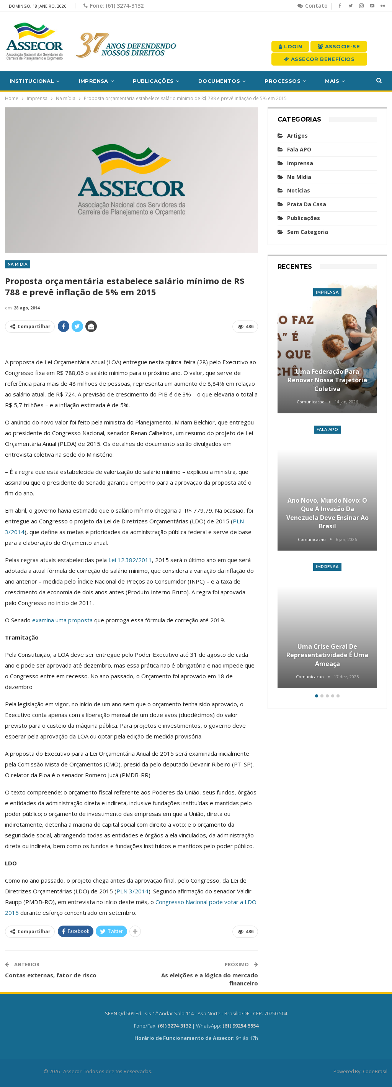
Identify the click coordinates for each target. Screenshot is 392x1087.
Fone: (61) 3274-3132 (113, 5)
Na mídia (18, 264)
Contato (312, 5)
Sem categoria (307, 231)
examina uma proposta (62, 620)
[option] (327, 484)
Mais (332, 81)
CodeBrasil (375, 1071)
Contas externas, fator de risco (50, 975)
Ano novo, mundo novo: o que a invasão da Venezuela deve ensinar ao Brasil (327, 513)
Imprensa (93, 81)
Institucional (32, 81)
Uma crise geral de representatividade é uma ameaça (327, 655)
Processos (283, 81)
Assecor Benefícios (319, 59)
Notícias (298, 190)
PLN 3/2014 (132, 891)
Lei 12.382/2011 (130, 560)
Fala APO (299, 149)
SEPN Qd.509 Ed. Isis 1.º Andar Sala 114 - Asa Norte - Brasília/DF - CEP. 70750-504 (196, 1013)
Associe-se (339, 46)
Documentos (219, 81)
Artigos (297, 135)
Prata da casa (306, 204)
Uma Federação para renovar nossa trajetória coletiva (327, 380)
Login (290, 46)
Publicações (153, 81)
